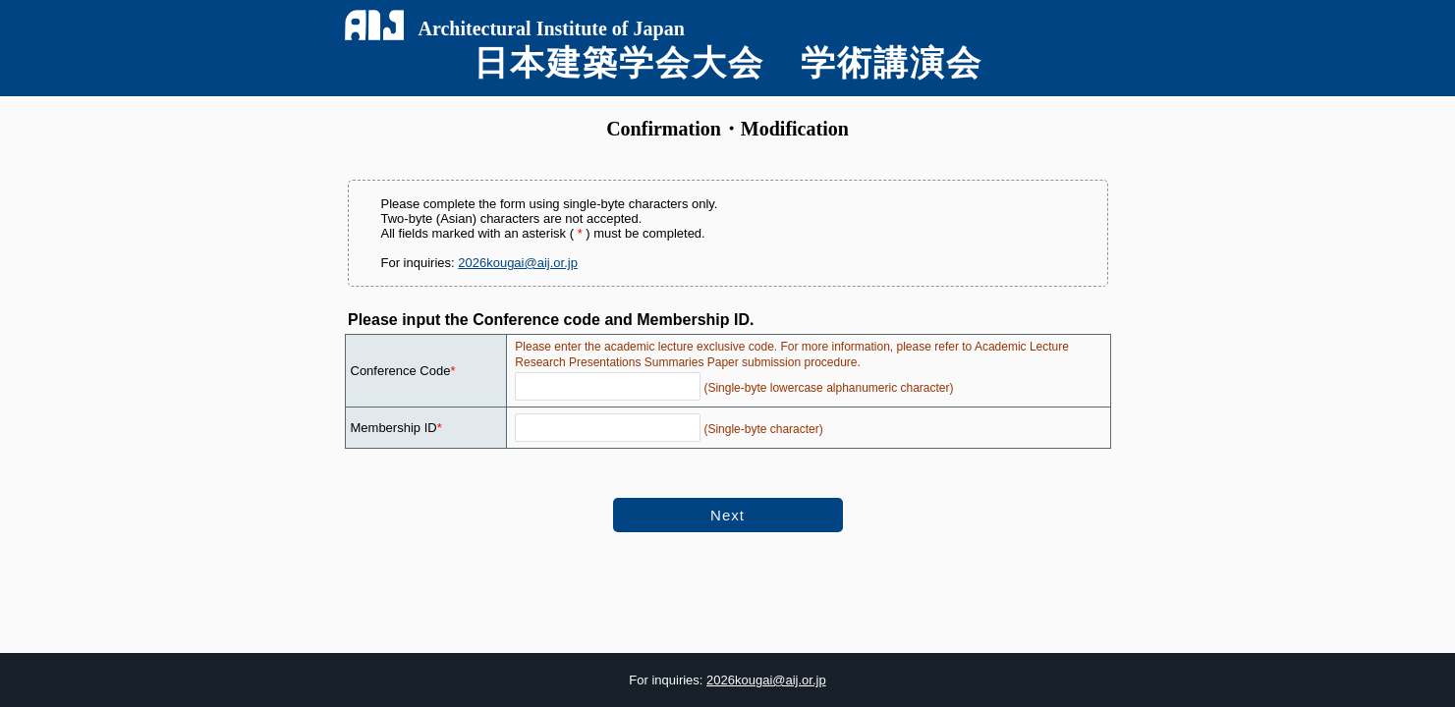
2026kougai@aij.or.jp (518, 262)
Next (727, 515)
